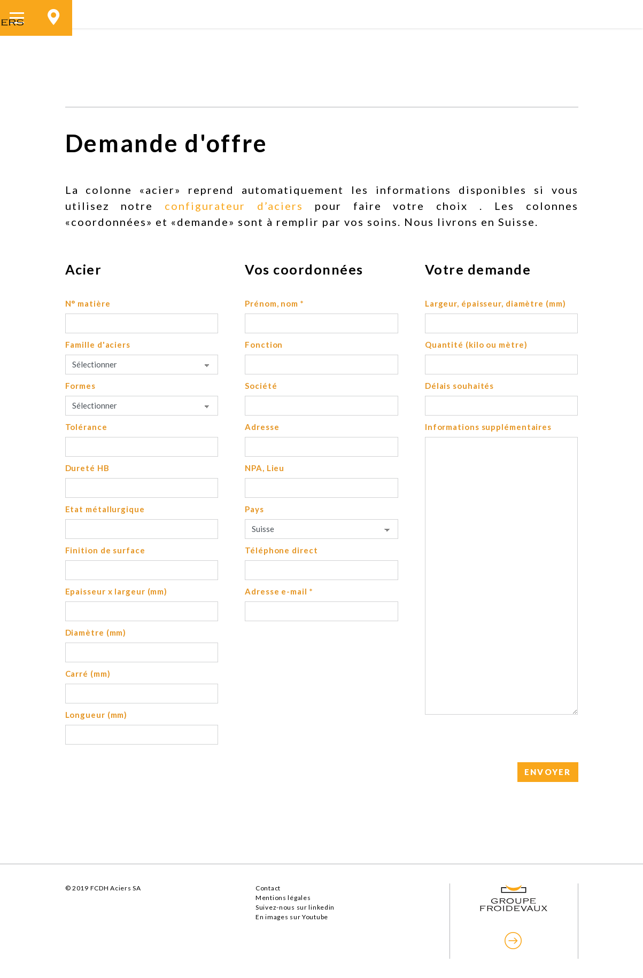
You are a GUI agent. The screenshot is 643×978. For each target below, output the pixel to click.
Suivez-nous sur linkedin (295, 907)
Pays (254, 509)
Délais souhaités (459, 385)
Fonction (264, 344)
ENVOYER (547, 772)
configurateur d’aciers (234, 205)
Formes (80, 385)
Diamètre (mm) (96, 632)
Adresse (262, 427)
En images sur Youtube (291, 917)
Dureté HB (87, 468)
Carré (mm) (88, 673)
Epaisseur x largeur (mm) (116, 591)
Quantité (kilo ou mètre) (476, 344)
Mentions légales (283, 898)
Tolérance (86, 427)
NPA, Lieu (264, 468)
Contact (268, 888)
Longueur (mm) (96, 714)
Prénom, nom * (274, 303)
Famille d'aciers (97, 344)
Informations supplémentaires (488, 427)
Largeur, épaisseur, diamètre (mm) (495, 303)
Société (261, 385)
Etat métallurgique (105, 509)
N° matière (88, 303)
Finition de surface (105, 550)
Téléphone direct (281, 550)
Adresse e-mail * (279, 591)
